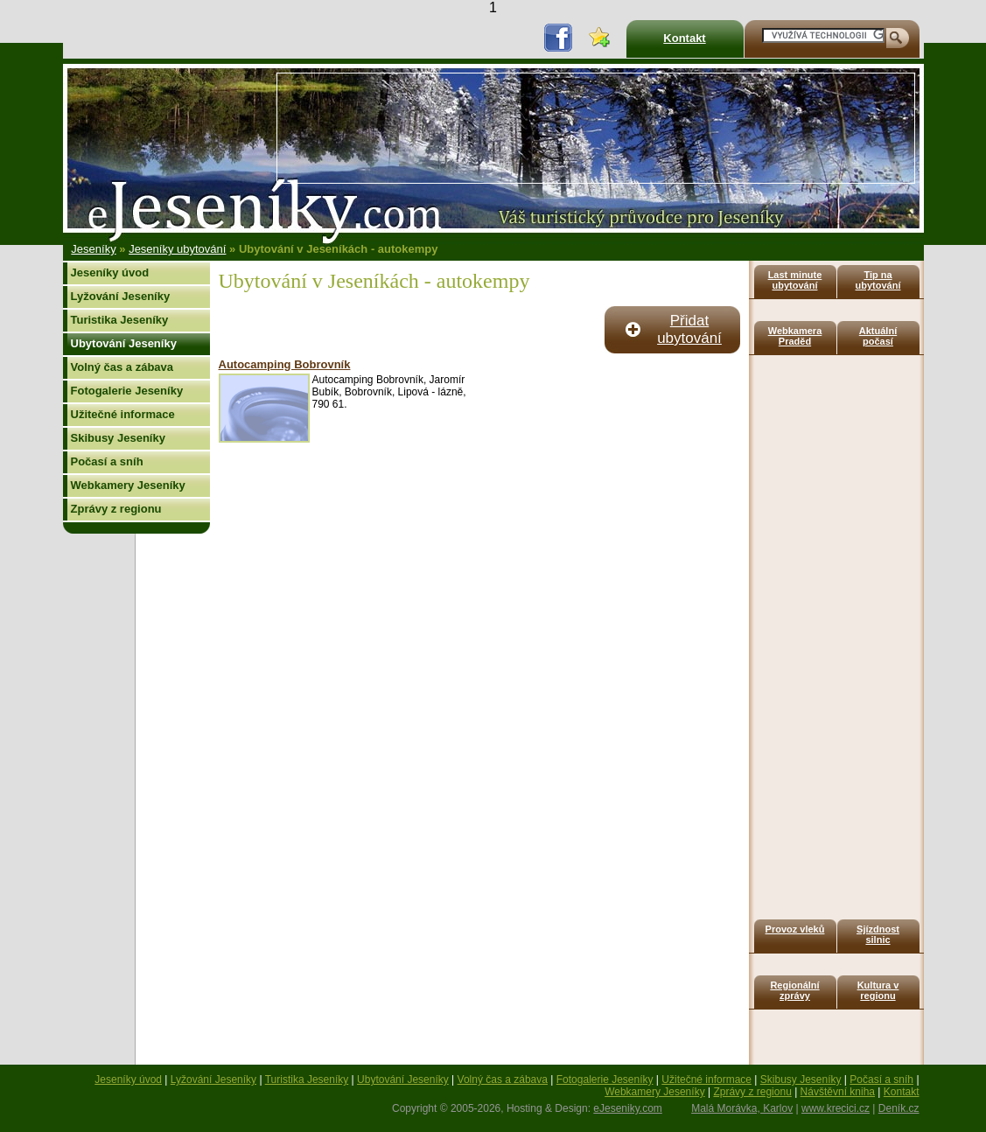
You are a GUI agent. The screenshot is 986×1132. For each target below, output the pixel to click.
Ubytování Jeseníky (124, 343)
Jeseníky (93, 248)
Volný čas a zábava (122, 367)
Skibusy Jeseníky (118, 437)
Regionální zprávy (794, 990)
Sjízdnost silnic (878, 934)
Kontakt (684, 38)
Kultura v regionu (878, 990)
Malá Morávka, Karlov (742, 1108)
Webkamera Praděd (795, 335)
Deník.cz (899, 1108)
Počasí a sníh (107, 461)
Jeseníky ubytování (177, 248)
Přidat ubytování (689, 329)
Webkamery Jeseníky (128, 485)
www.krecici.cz (835, 1108)
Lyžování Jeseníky (121, 296)
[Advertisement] (334, 128)
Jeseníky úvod (110, 272)
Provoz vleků (795, 929)
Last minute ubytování (795, 279)
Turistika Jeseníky (120, 319)
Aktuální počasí (878, 335)
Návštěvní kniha (838, 1092)
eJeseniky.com (627, 1108)
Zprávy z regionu (116, 508)
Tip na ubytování (878, 279)
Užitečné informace (123, 414)
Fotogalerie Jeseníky (127, 390)
